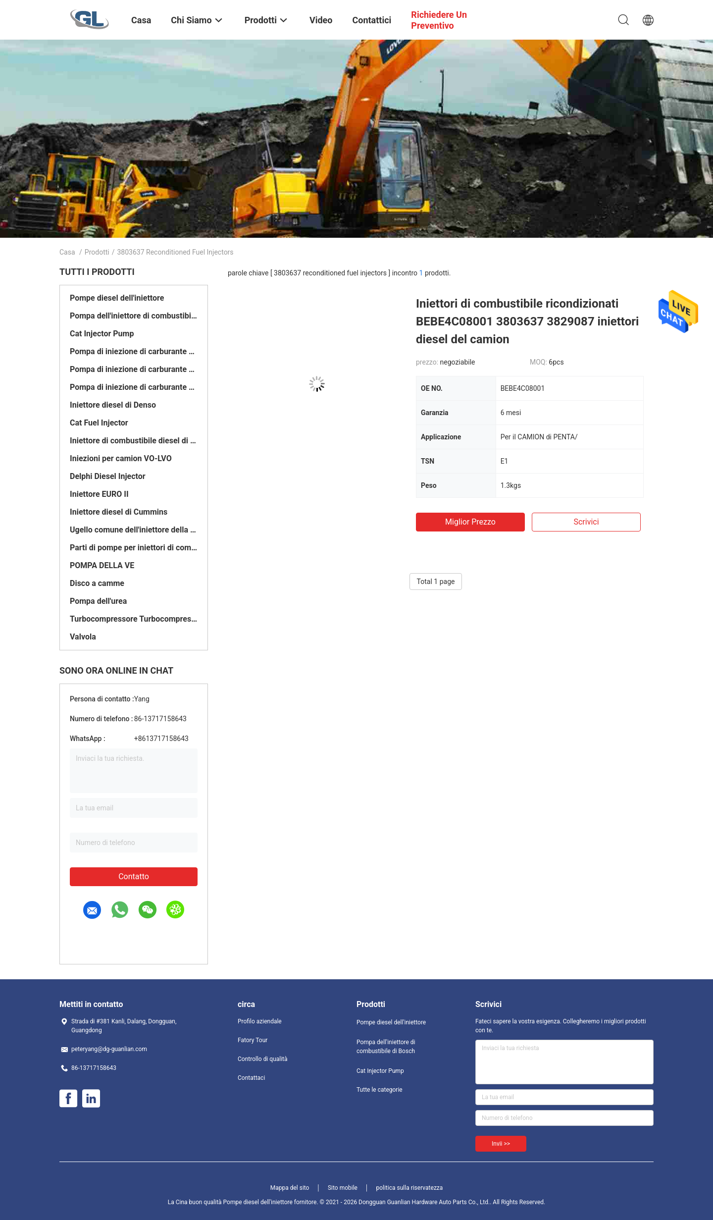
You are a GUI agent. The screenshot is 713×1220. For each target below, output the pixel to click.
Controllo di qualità (263, 1059)
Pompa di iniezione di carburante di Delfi (134, 369)
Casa (67, 252)
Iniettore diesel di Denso (113, 405)
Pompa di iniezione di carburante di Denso (134, 351)
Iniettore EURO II (99, 494)
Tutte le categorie (379, 1089)
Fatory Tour (252, 1040)
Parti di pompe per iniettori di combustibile (134, 547)
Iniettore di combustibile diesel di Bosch (134, 440)
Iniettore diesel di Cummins (118, 512)
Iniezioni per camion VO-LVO (121, 458)
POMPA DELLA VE (102, 565)
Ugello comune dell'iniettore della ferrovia (134, 529)
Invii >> (501, 1143)
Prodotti (97, 252)
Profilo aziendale (260, 1021)
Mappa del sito (289, 1187)
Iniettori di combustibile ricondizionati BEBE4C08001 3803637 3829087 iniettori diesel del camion (527, 321)
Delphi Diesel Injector (108, 476)
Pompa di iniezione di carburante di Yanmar (134, 387)
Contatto (133, 876)
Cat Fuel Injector (99, 422)
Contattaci (251, 1077)
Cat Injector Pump (102, 333)
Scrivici (586, 522)
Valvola (83, 636)
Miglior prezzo (470, 522)
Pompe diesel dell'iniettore (117, 298)
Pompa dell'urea (98, 601)
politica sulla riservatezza (409, 1187)
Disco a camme (97, 583)
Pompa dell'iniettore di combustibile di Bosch (134, 315)
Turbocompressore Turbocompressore (134, 619)
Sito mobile (342, 1187)
